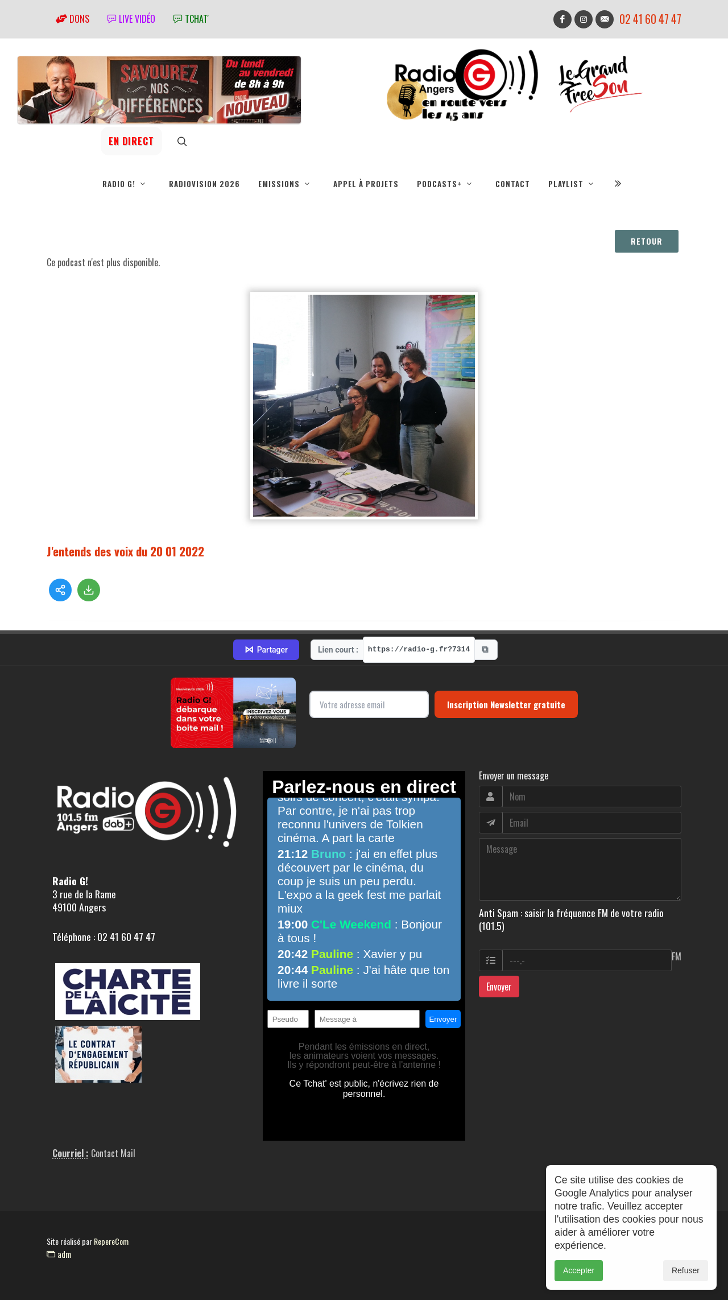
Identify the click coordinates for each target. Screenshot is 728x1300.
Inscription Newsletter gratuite (506, 704)
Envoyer (499, 986)
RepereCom (111, 1241)
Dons (72, 19)
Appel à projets (366, 183)
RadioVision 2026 (204, 183)
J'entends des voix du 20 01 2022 (125, 551)
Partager (266, 649)
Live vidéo (131, 19)
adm (59, 1254)
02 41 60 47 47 (650, 19)
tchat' (191, 19)
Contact (512, 183)
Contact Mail (113, 1153)
